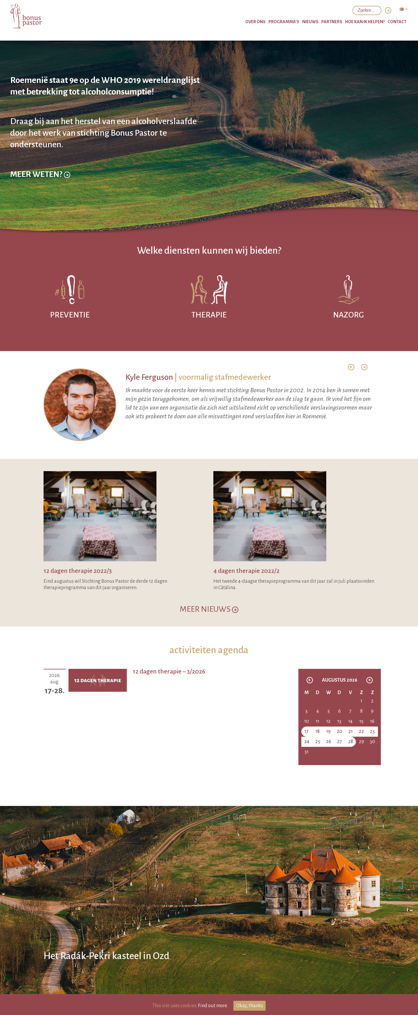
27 (339, 741)
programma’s (284, 21)
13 (339, 721)
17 (307, 731)
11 (317, 721)
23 (372, 731)
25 (317, 741)
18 (318, 731)
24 (306, 741)
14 (350, 721)
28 (350, 741)
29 (361, 741)
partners (331, 21)
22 (361, 731)
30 (372, 741)
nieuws (310, 21)
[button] (351, 367)
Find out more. (213, 1005)
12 (328, 721)
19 (328, 731)
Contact (397, 21)
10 (306, 721)
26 (328, 741)
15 (361, 721)
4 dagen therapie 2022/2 (246, 570)
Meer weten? (40, 190)
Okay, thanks (249, 1005)
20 (339, 731)
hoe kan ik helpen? (365, 21)
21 (350, 731)
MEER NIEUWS (209, 609)
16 (372, 721)
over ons (255, 21)
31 (307, 751)
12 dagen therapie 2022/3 (78, 570)
